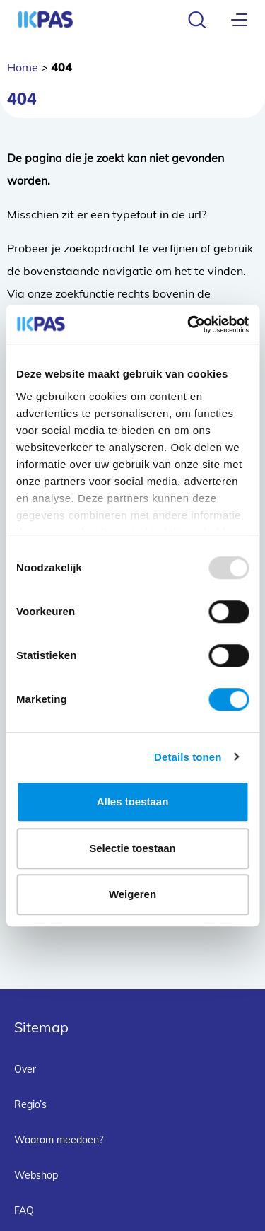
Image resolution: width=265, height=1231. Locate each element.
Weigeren (132, 894)
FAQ (24, 1210)
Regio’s (30, 1104)
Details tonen (187, 757)
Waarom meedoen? (58, 1139)
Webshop (36, 1175)
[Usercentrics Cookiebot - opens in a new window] (189, 324)
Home (22, 67)
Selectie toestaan (132, 848)
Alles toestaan (133, 801)
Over (25, 1069)
